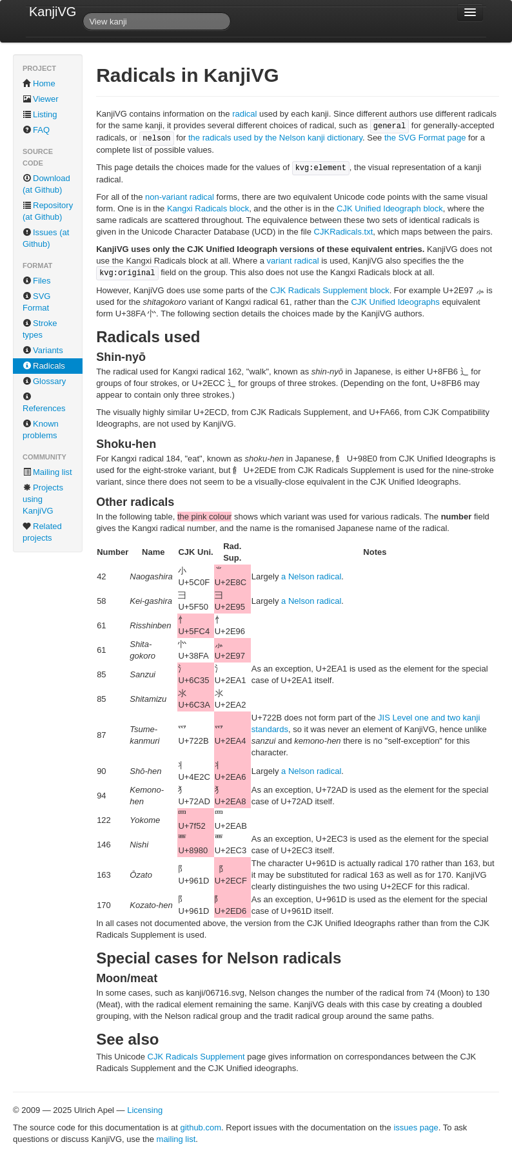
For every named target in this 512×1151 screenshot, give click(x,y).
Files (36, 280)
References (44, 402)
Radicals (44, 366)
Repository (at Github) (48, 211)
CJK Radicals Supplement (198, 1056)
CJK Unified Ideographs (395, 302)
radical (244, 114)
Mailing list (47, 472)
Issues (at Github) (46, 238)
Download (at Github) (46, 184)
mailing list (176, 1139)
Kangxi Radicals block (208, 208)
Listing (40, 114)
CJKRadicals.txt (343, 232)
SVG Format (36, 302)
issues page (415, 1127)
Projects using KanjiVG (43, 499)
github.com (200, 1127)
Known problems (41, 429)
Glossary (44, 381)
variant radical (293, 261)
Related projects (42, 532)
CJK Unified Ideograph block (390, 208)
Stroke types (40, 329)
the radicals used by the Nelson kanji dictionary (275, 137)
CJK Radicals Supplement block (329, 290)
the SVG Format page (425, 137)
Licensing (144, 1110)
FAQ (36, 130)
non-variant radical (179, 197)
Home (39, 83)
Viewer (41, 99)
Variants (43, 350)
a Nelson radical (311, 576)
